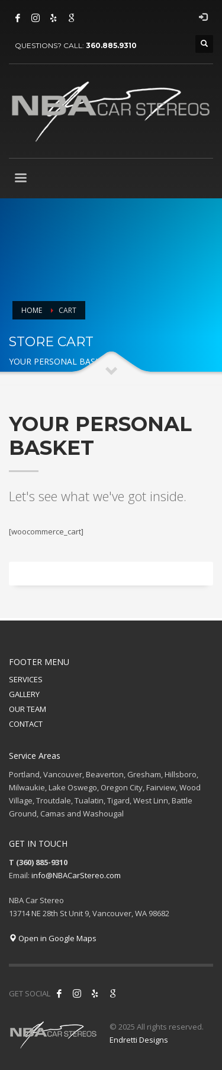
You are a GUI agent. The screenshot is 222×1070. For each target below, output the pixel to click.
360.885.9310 (111, 45)
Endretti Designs (139, 1039)
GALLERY (24, 694)
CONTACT (26, 723)
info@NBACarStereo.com (76, 875)
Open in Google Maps (52, 938)
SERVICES (26, 679)
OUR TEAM (27, 709)
